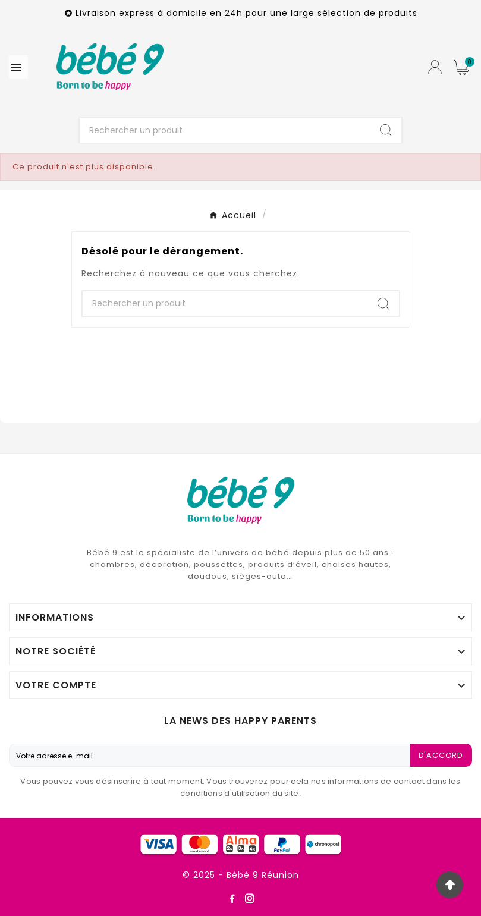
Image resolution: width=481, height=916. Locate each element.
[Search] (386, 130)
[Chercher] (225, 130)
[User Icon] (435, 67)
